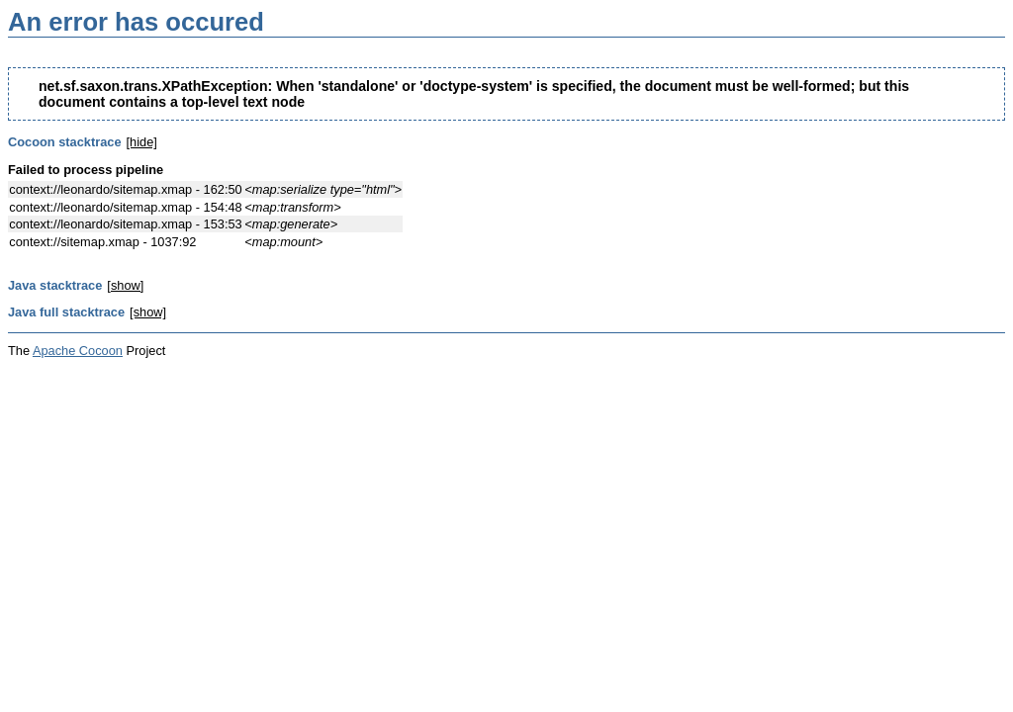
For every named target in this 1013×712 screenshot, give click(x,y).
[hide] (142, 141)
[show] (125, 285)
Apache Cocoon (78, 350)
